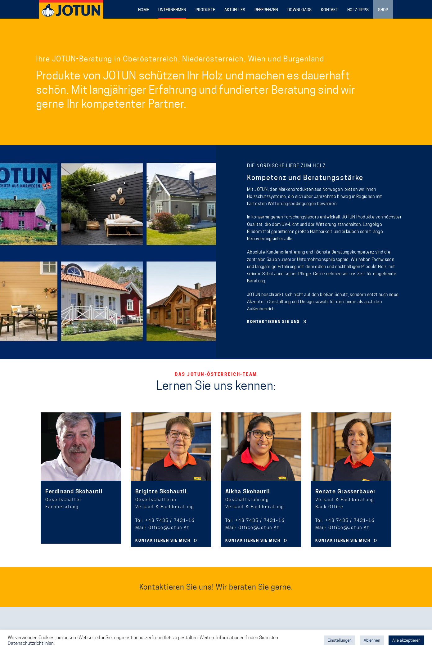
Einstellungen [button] (340, 640)
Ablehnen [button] (372, 640)
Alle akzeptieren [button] (406, 640)
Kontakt (329, 9)
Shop (383, 9)
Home (143, 9)
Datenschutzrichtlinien (31, 643)
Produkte (205, 9)
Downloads (299, 9)
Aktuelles (234, 9)
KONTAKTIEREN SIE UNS (273, 321)
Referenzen (266, 9)
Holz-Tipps (358, 9)
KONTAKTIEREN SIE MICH (163, 540)
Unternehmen (172, 9)
